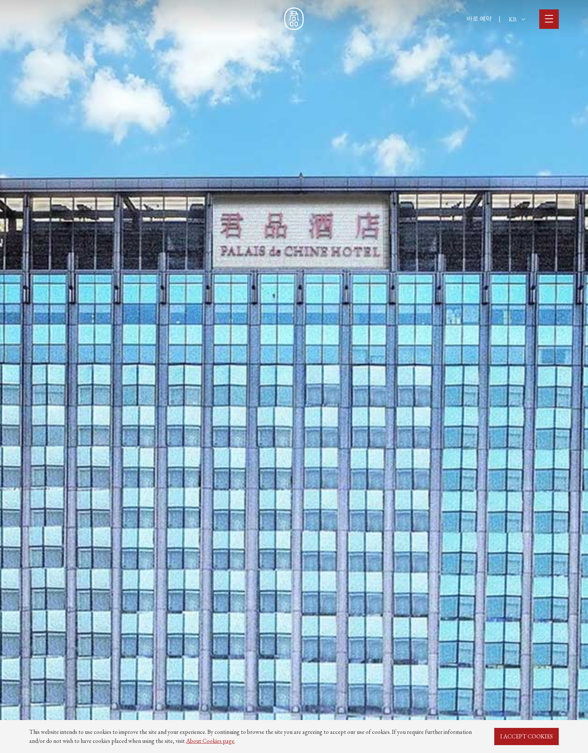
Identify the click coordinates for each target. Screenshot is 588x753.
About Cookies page (210, 741)
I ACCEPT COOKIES (526, 736)
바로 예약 (479, 18)
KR (517, 19)
